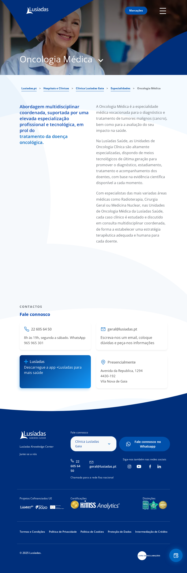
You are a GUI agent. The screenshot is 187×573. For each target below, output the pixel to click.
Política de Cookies (92, 532)
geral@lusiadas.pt (103, 466)
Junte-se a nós (28, 454)
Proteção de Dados (119, 532)
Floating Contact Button (176, 555)
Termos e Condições (32, 532)
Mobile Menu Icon (163, 10)
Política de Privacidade (63, 532)
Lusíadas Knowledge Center (37, 446)
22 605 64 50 (75, 466)
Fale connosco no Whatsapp (148, 444)
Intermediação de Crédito (151, 532)
